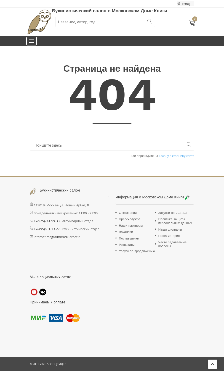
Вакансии (126, 232)
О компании (128, 213)
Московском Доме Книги (139, 10)
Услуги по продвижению (137, 251)
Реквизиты (127, 245)
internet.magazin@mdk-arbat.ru (58, 237)
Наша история (169, 236)
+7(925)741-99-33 (47, 221)
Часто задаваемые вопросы (172, 244)
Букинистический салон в (82, 10)
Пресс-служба (129, 219)
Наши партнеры (131, 225)
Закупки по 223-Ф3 (172, 213)
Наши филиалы (170, 229)
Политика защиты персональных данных (175, 221)
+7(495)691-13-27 (47, 229)
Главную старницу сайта (176, 155)
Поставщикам (129, 238)
